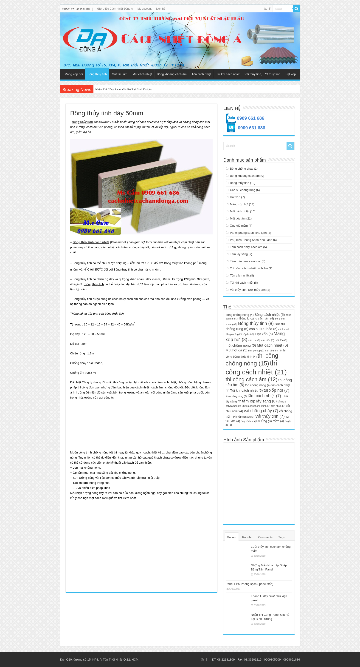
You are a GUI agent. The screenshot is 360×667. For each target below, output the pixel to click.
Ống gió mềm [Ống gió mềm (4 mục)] (272, 421)
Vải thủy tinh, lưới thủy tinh (262, 74)
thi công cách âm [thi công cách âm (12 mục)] (252, 379)
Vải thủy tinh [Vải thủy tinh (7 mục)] (269, 416)
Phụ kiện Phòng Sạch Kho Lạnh (251, 240)
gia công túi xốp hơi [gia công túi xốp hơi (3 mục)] (241, 334)
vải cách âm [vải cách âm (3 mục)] (246, 416)
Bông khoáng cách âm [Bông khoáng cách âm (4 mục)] (256, 318)
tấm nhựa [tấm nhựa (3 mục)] (278, 406)
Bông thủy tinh (97, 74)
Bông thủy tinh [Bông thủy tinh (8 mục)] (256, 323)
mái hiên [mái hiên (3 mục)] (267, 340)
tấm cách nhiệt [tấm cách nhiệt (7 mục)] (264, 395)
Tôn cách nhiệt (201, 74)
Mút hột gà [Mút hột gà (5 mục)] (237, 350)
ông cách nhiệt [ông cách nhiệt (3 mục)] (250, 421)
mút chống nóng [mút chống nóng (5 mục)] (241, 345)
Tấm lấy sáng (239, 254)
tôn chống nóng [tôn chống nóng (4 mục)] (257, 385)
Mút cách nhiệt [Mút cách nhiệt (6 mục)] (272, 345)
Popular (247, 537)
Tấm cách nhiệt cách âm (246, 247)
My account (145, 8)
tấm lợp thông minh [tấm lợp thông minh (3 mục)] (257, 406)
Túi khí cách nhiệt (228, 74)
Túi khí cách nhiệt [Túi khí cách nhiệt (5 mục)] (246, 390)
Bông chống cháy (241, 168)
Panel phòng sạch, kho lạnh (248, 232)
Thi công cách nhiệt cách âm (249, 268)
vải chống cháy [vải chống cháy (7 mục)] (261, 410)
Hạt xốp (290, 74)
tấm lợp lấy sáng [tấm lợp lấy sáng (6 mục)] (259, 401)
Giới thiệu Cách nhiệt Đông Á (115, 8)
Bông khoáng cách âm (171, 74)
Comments (265, 537)
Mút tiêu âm (119, 74)
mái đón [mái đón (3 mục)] (281, 340)
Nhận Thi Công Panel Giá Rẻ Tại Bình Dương (123, 89)
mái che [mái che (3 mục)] (254, 340)
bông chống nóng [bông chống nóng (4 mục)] (240, 314)
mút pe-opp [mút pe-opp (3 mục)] (256, 350)
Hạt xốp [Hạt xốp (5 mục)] (264, 334)
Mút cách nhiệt (142, 74)
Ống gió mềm (239, 225)
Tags (281, 537)
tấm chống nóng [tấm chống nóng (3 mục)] (236, 396)
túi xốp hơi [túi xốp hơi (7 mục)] (276, 390)
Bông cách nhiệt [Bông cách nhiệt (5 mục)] (269, 314)
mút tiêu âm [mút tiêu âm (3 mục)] (273, 350)
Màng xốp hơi (74, 74)
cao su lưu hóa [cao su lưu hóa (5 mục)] (263, 329)
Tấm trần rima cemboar (245, 261)
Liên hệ (160, 8)
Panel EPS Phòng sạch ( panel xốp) (249, 584)
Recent (231, 537)
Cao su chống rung (242, 190)
